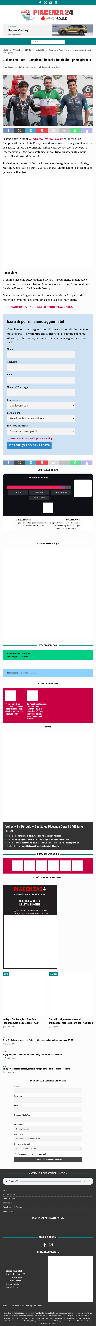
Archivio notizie (9, 1194)
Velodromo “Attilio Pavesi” (46, 139)
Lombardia (39, 492)
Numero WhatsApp (17, 387)
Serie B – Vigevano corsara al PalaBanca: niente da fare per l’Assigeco (34, 836)
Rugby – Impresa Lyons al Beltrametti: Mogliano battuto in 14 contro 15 (34, 846)
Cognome (12, 361)
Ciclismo (45, 67)
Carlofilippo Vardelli (29, 67)
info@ (16, 1283)
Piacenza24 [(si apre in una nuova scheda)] (34, 672)
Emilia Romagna (61, 492)
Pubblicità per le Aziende (12, 1207)
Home (5, 1190)
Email (10, 374)
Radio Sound (22, 672)
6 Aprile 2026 (10, 1026)
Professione (13, 399)
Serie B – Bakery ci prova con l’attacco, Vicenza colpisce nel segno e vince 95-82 (38, 839)
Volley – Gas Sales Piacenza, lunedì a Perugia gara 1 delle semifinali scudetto (36, 1068)
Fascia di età (13, 412)
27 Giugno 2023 (11, 67)
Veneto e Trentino (39, 498)
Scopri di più (12, 1287)
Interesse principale (18, 425)
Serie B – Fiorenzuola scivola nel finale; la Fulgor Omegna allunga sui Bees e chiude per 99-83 (43, 843)
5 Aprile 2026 (57, 1026)
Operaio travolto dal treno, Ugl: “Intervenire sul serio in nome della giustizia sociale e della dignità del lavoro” (14, 709)
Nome (10, 349)
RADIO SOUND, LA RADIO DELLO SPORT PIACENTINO (38, 307)
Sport (28, 50)
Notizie (16, 50)
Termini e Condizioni (48, 1323)
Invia (32, 656)
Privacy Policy (86, 1321)
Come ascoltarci (9, 1198)
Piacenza (18, 492)
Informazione (8, 1203)
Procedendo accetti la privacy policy (31, 438)
